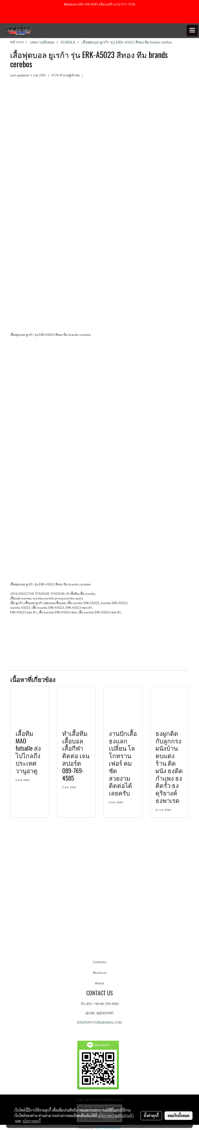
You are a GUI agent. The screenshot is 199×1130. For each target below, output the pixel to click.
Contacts (99, 962)
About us (99, 973)
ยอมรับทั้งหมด (178, 1115)
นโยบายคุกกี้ (32, 1121)
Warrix (99, 983)
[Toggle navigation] (192, 30)
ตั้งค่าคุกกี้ (151, 1115)
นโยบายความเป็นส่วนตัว (116, 1115)
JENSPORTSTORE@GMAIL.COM (99, 1022)
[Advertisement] (104, 635)
